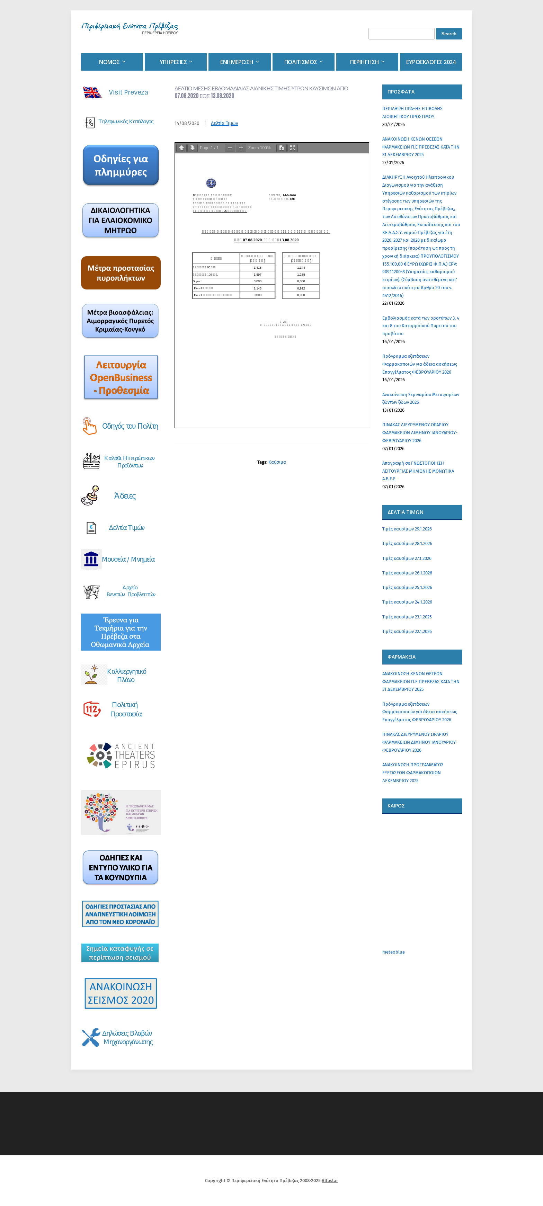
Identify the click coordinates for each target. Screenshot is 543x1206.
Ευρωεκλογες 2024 (430, 62)
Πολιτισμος (300, 62)
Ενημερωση (236, 62)
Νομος (109, 62)
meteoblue (393, 952)
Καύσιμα (277, 462)
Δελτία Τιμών (224, 123)
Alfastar (330, 1180)
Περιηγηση (364, 62)
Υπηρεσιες (173, 62)
